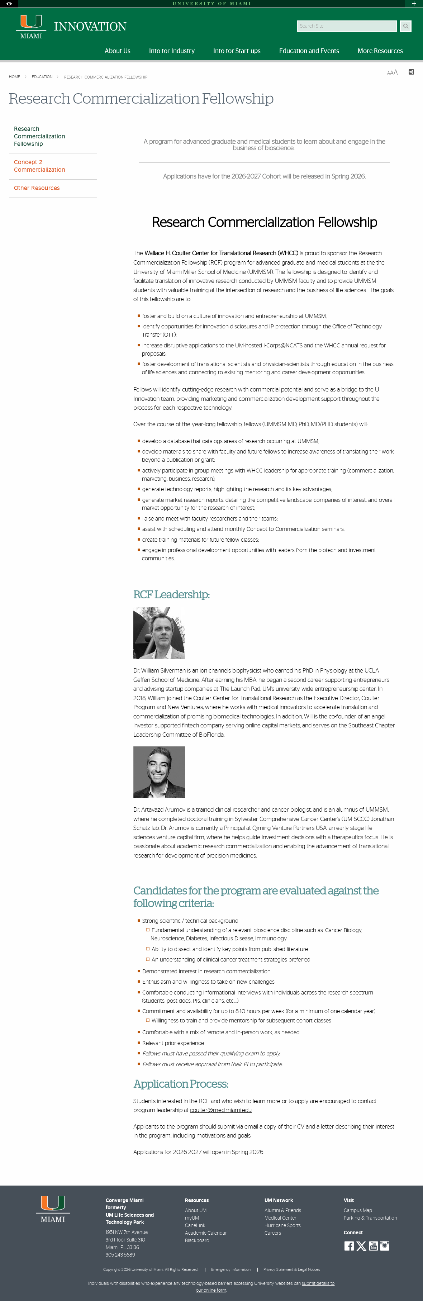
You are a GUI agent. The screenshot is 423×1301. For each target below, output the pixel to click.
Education (42, 77)
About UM (195, 1210)
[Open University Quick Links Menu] (414, 4)
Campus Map (358, 1210)
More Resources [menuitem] (380, 51)
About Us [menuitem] (117, 51)
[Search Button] (406, 26)
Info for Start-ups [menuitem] (237, 51)
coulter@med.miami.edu (221, 1110)
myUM (192, 1218)
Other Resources (37, 188)
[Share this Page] (409, 73)
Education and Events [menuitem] (309, 51)
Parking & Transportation (370, 1218)
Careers (273, 1233)
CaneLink (195, 1225)
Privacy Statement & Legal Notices (291, 1270)
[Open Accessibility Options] (9, 4)
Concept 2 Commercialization (39, 166)
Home (15, 77)
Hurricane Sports (283, 1225)
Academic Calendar (206, 1233)
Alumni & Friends (283, 1210)
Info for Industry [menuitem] (172, 51)
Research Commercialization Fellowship (105, 77)
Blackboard (197, 1240)
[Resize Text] (392, 72)
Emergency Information (231, 1270)
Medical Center (280, 1218)
